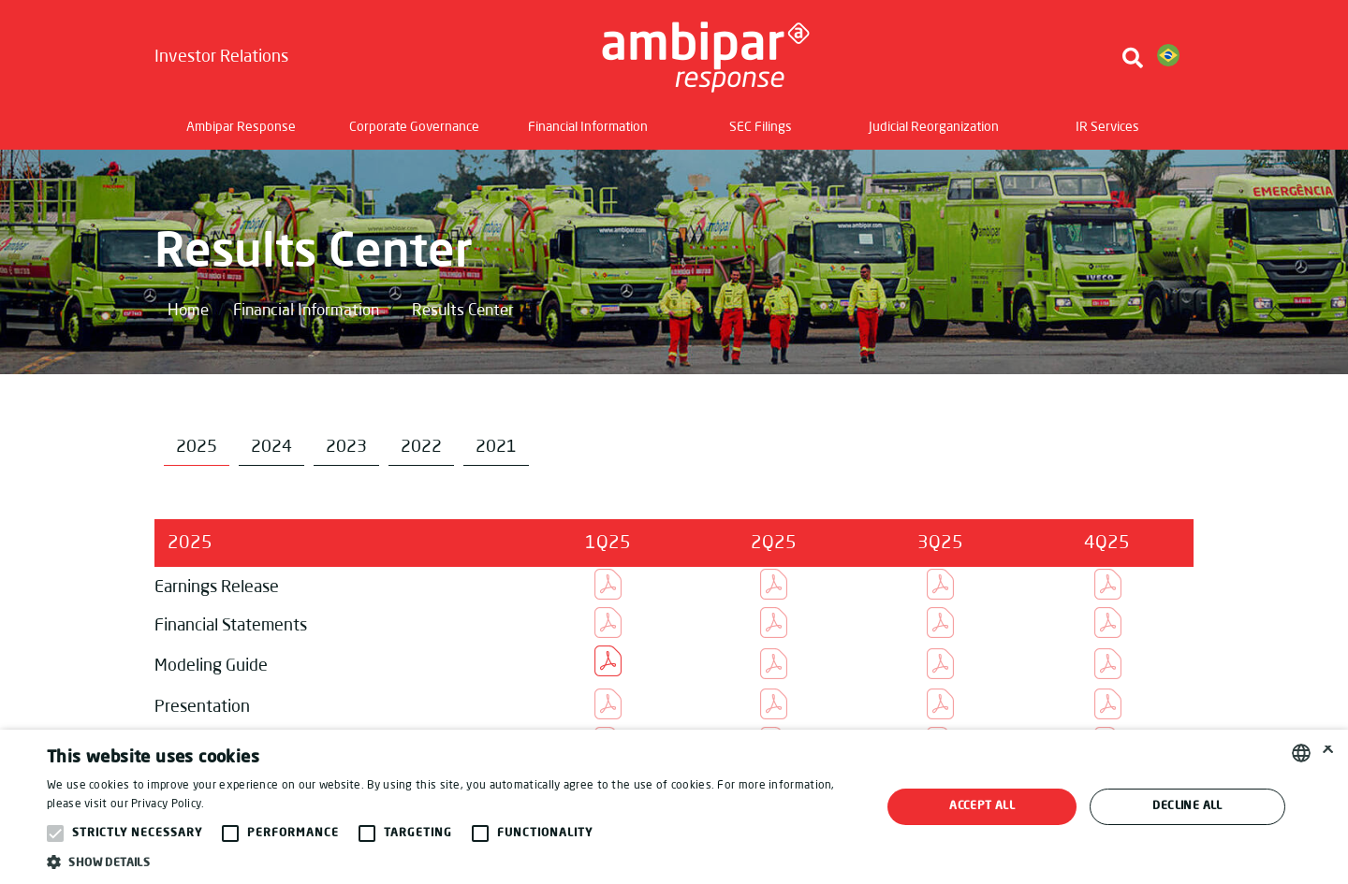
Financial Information (588, 127)
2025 (196, 447)
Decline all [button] (1187, 806)
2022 (421, 447)
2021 (496, 447)
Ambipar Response (241, 127)
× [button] (1327, 753)
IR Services (1107, 127)
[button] (452, 861)
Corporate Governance (414, 127)
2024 (271, 447)
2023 (346, 447)
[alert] (674, 807)
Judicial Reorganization (934, 127)
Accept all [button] (982, 806)
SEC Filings (760, 127)
